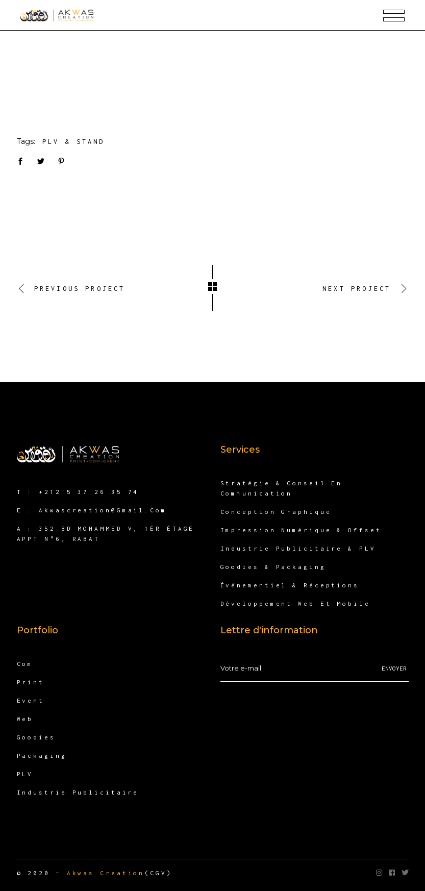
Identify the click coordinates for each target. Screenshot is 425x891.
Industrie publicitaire (78, 792)
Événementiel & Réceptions (290, 585)
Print (31, 682)
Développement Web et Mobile (295, 603)
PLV (25, 774)
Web (25, 718)
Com (25, 663)
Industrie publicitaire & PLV (298, 548)
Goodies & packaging (273, 566)
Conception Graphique (276, 511)
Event (31, 700)
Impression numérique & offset (301, 530)
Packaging (42, 755)
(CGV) (158, 873)
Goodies (36, 737)
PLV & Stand (73, 141)
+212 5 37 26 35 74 (89, 491)
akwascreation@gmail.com (103, 510)
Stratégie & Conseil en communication (281, 488)
